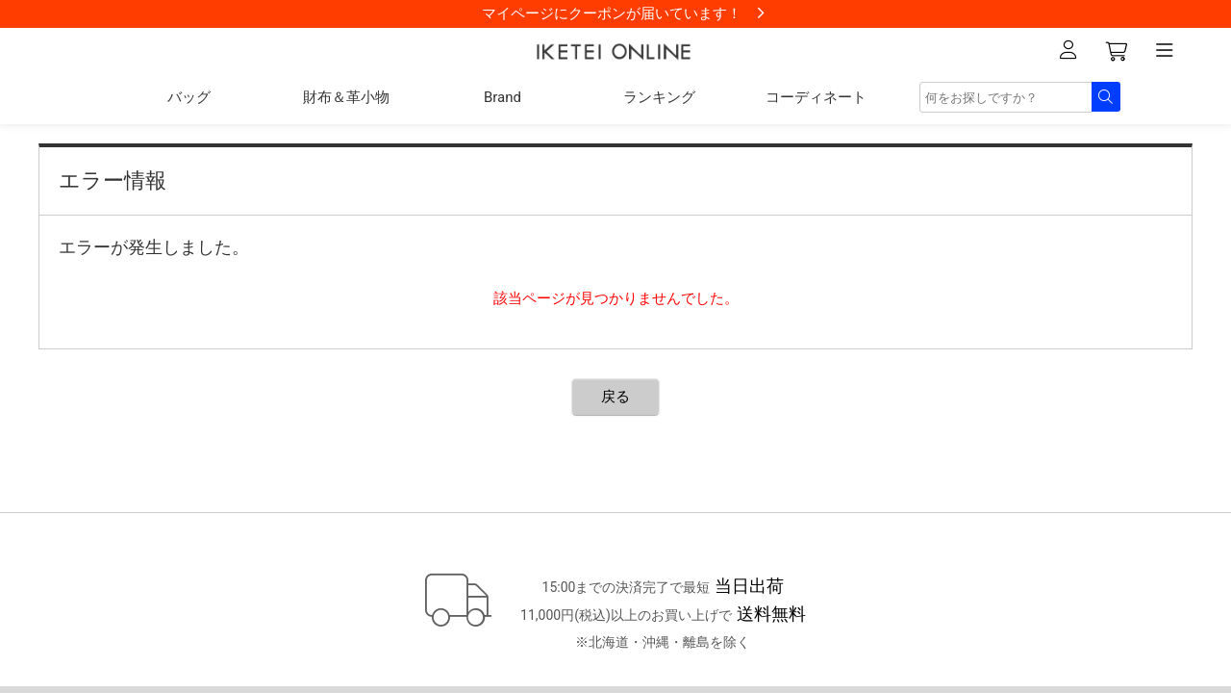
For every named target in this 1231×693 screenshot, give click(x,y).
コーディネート (816, 97)
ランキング (659, 97)
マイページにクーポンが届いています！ (611, 13)
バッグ (189, 97)
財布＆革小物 (346, 97)
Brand (502, 97)
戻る (615, 396)
